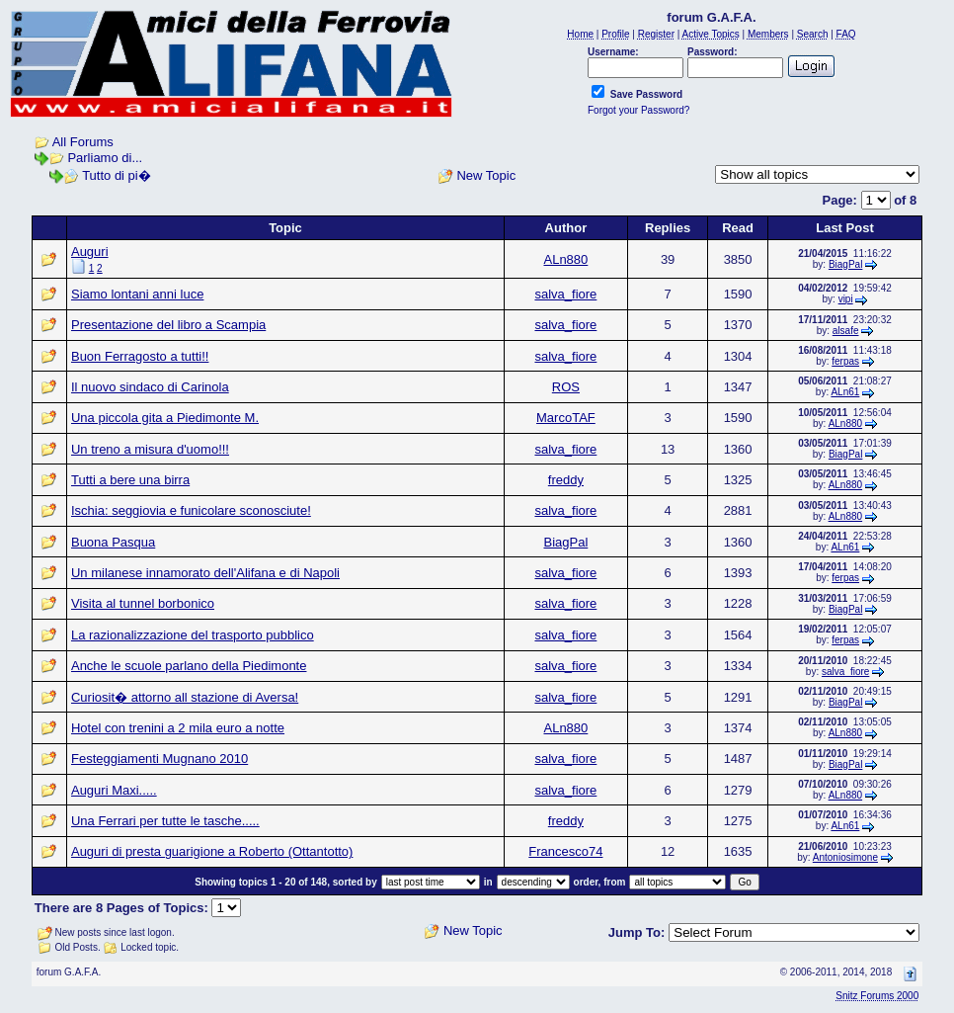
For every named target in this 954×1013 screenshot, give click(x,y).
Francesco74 (565, 851)
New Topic (486, 175)
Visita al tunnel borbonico (142, 603)
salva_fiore (565, 294)
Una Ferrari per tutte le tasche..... (165, 820)
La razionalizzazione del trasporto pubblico (192, 635)
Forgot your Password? (638, 110)
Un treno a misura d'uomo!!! (150, 449)
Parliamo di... (104, 157)
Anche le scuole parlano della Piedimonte (189, 665)
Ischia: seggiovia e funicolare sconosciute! (191, 510)
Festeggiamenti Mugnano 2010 (159, 758)
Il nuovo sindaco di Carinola (150, 387)
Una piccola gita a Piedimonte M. (165, 417)
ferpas (845, 361)
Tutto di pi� (116, 175)
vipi (845, 299)
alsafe (846, 330)
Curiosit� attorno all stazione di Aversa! (184, 697)
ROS (566, 387)
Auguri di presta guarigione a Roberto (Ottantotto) (212, 851)
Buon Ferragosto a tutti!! (139, 356)
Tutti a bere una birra (130, 479)
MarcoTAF (566, 417)
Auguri (90, 251)
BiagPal (845, 264)
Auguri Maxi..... (114, 790)
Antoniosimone (845, 857)
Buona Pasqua (113, 542)
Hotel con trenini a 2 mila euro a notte (177, 727)
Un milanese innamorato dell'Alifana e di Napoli (205, 572)
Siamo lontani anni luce (137, 294)
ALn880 (565, 259)
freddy (566, 479)
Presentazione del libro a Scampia (168, 324)
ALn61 (845, 391)
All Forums (83, 141)
